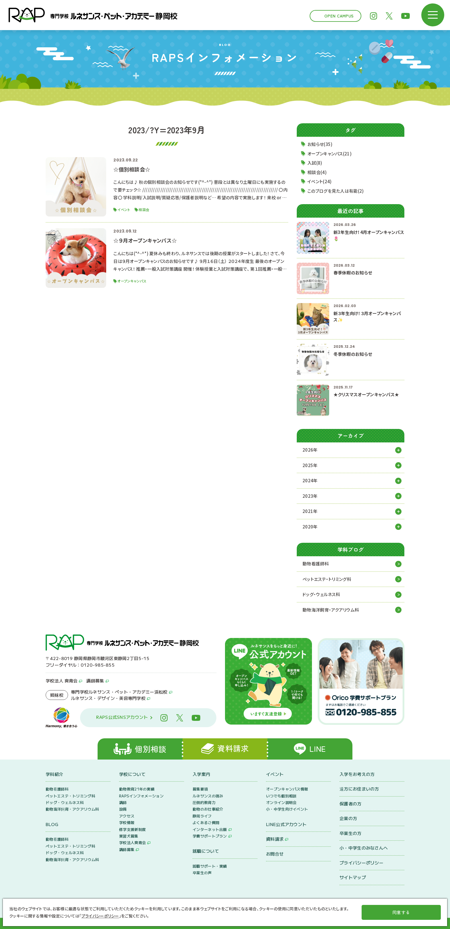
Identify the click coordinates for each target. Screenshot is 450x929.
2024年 (310, 480)
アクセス (126, 816)
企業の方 (348, 818)
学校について (132, 774)
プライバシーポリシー (361, 863)
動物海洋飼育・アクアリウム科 (330, 610)
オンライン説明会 (281, 802)
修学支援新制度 (132, 829)
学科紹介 (54, 774)
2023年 (310, 496)
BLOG (52, 824)
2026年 (310, 450)
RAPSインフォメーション (141, 796)
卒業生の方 (351, 833)
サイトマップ (353, 877)
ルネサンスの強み (208, 796)
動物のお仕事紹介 (208, 809)
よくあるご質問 (206, 822)
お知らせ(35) (319, 144)
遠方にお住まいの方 (359, 789)
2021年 (310, 511)
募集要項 (200, 789)
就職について (206, 851)
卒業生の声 (202, 872)
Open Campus (339, 16)
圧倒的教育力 (204, 802)
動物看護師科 (315, 564)
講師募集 (95, 681)
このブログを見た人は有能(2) (335, 191)
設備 (123, 809)
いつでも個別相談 (281, 796)
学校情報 (126, 822)
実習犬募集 (128, 836)
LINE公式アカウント (286, 824)
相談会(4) (317, 172)
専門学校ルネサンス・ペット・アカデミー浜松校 (119, 692)
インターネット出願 (210, 829)
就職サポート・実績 (210, 866)
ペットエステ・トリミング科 (326, 579)
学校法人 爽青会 (61, 681)
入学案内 (201, 774)
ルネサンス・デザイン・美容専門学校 (108, 698)
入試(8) (314, 163)
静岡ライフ (202, 816)
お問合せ (275, 854)
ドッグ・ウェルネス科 (321, 594)
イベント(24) (319, 181)
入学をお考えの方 (357, 774)
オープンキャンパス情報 (287, 789)
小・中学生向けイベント (287, 809)
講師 (123, 802)
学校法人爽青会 (132, 842)
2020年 (310, 527)
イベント (275, 774)
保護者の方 (351, 804)
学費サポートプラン (210, 836)
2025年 (310, 465)
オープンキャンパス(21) (329, 154)
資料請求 (275, 839)
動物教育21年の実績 (136, 789)
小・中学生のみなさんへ (364, 848)
